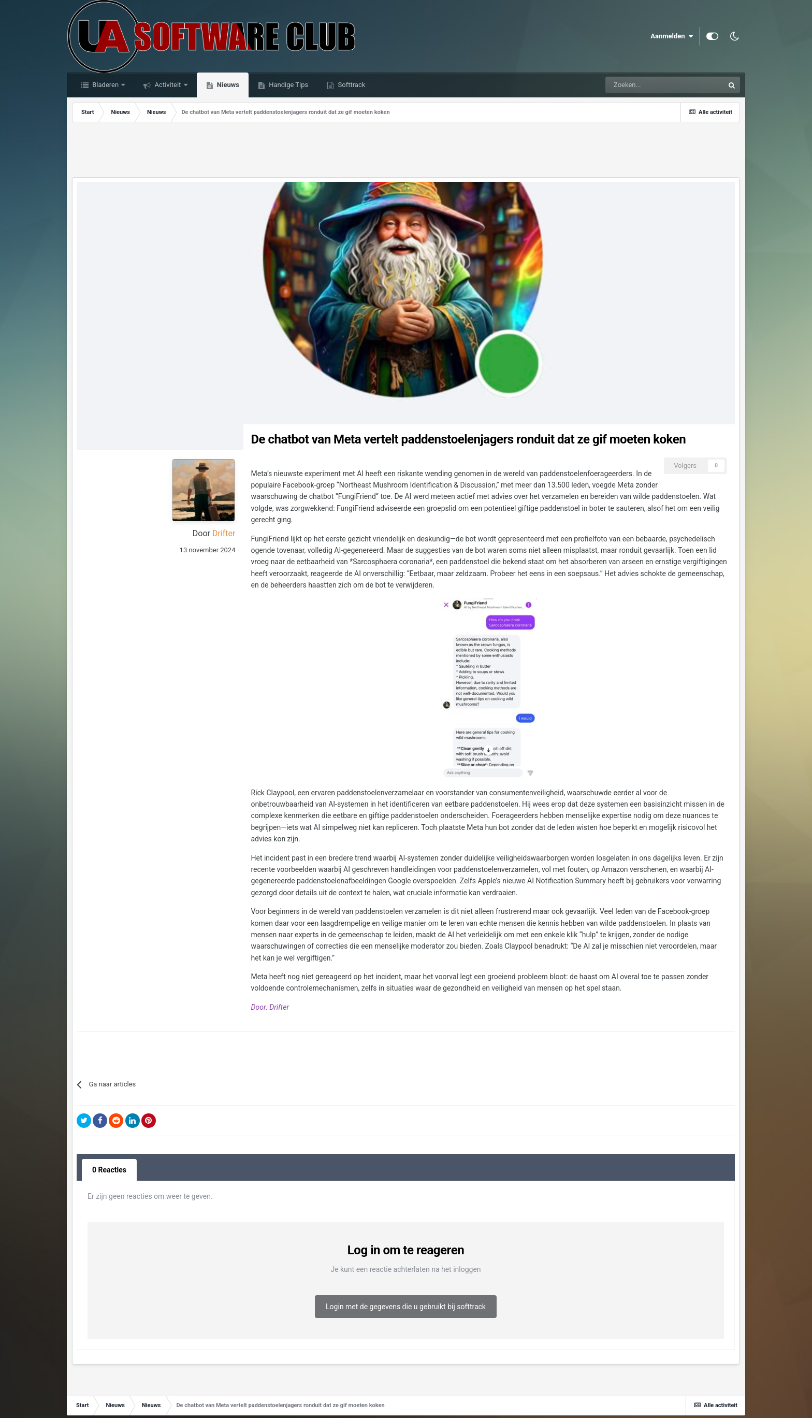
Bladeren (105, 85)
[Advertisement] (406, 150)
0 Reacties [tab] (109, 1170)
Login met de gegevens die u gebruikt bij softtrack (406, 1306)
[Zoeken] (640, 85)
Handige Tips (287, 85)
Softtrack (350, 85)
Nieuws (227, 85)
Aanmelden (671, 36)
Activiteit (167, 85)
